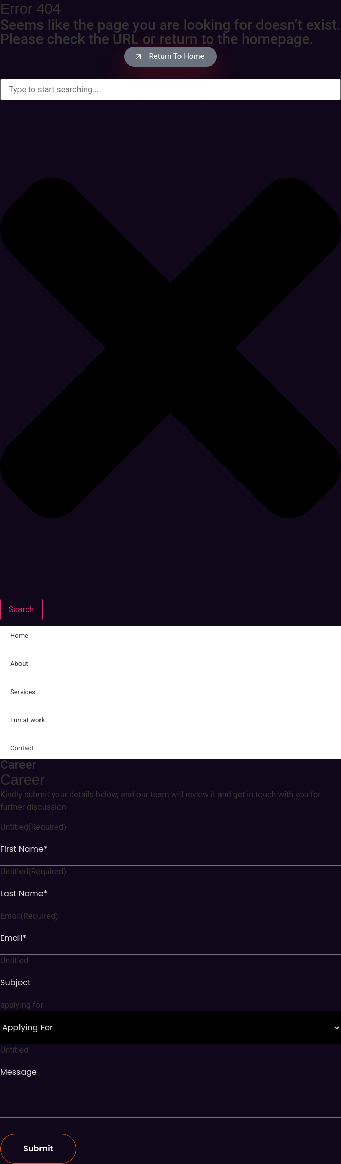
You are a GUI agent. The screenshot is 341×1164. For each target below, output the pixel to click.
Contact (21, 748)
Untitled (33, 827)
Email (29, 916)
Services (22, 692)
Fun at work (27, 720)
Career (18, 765)
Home (19, 635)
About (19, 663)
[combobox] (170, 89)
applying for (21, 1005)
